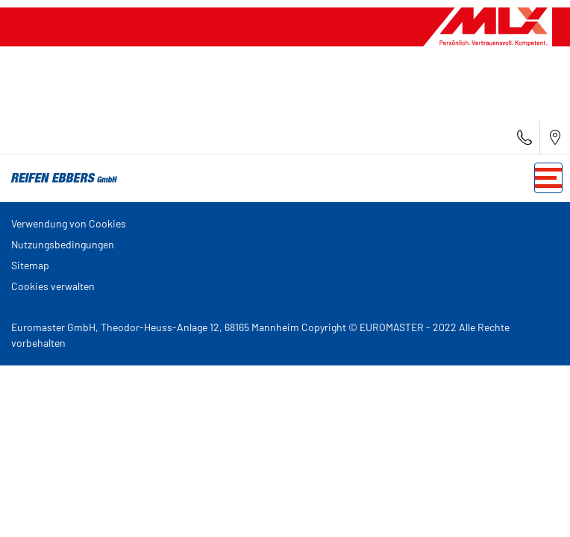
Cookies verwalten (53, 286)
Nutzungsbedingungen (62, 244)
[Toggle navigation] (548, 178)
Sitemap (30, 265)
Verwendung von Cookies (68, 223)
